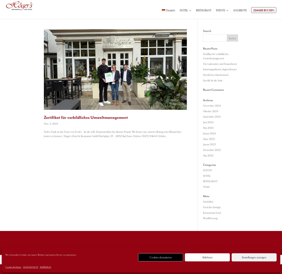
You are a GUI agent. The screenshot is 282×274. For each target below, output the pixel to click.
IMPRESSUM (45, 267)
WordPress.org (210, 218)
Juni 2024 (208, 122)
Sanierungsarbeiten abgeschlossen (220, 69)
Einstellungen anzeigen (254, 257)
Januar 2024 (209, 133)
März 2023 (209, 139)
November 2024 (212, 106)
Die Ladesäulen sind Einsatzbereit (220, 64)
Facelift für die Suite (213, 80)
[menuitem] (168, 14)
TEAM (206, 187)
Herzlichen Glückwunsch (216, 75)
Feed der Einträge (212, 207)
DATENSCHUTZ (30, 267)
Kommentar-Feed (212, 213)
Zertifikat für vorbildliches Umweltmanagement (86, 117)
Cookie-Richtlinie (13, 267)
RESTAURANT (210, 181)
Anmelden (208, 202)
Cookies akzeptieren (161, 257)
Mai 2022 (208, 156)
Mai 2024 (208, 128)
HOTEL (207, 176)
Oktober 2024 (210, 111)
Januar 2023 (209, 144)
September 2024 (211, 117)
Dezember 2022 (212, 150)
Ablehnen (207, 257)
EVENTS (207, 170)
